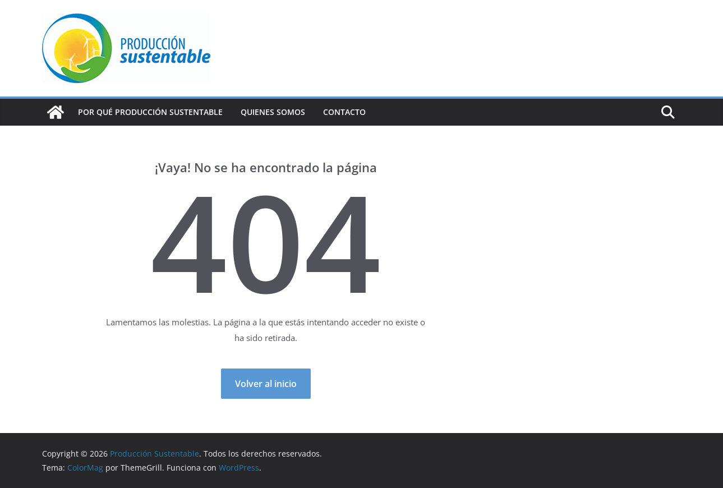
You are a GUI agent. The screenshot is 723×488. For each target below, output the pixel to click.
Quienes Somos (273, 112)
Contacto (344, 112)
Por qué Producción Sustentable (150, 112)
